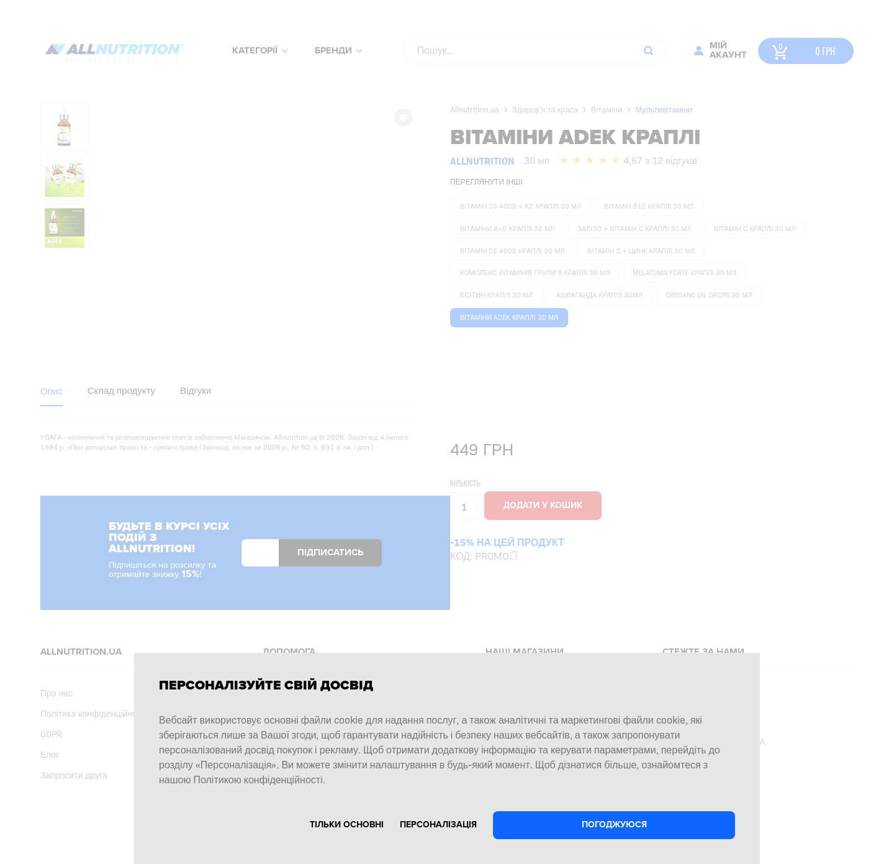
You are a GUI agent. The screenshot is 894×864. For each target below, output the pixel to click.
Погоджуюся (614, 824)
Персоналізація (438, 824)
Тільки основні (347, 824)
